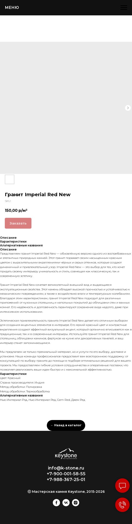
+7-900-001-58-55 (66, 473)
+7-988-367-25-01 (66, 479)
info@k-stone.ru (66, 468)
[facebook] (56, 505)
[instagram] (75, 505)
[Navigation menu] (123, 7)
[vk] (66, 505)
